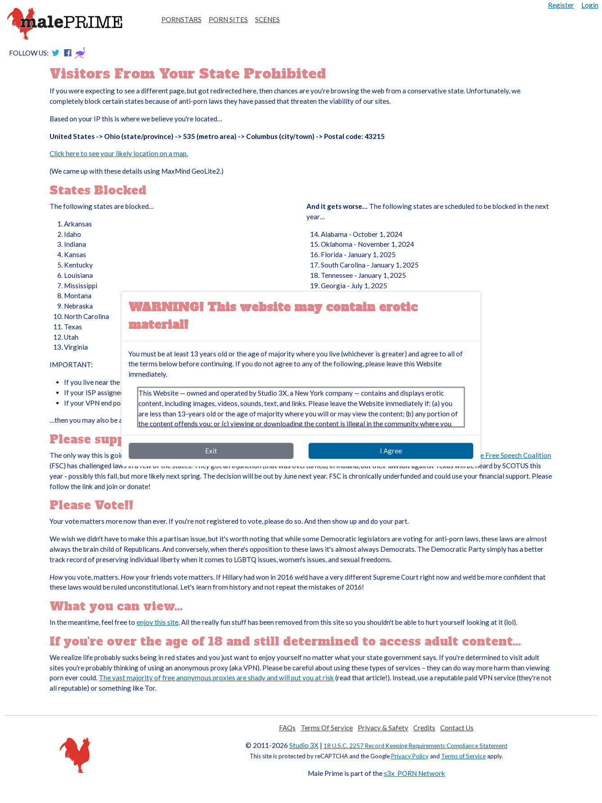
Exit (211, 451)
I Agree (391, 451)
